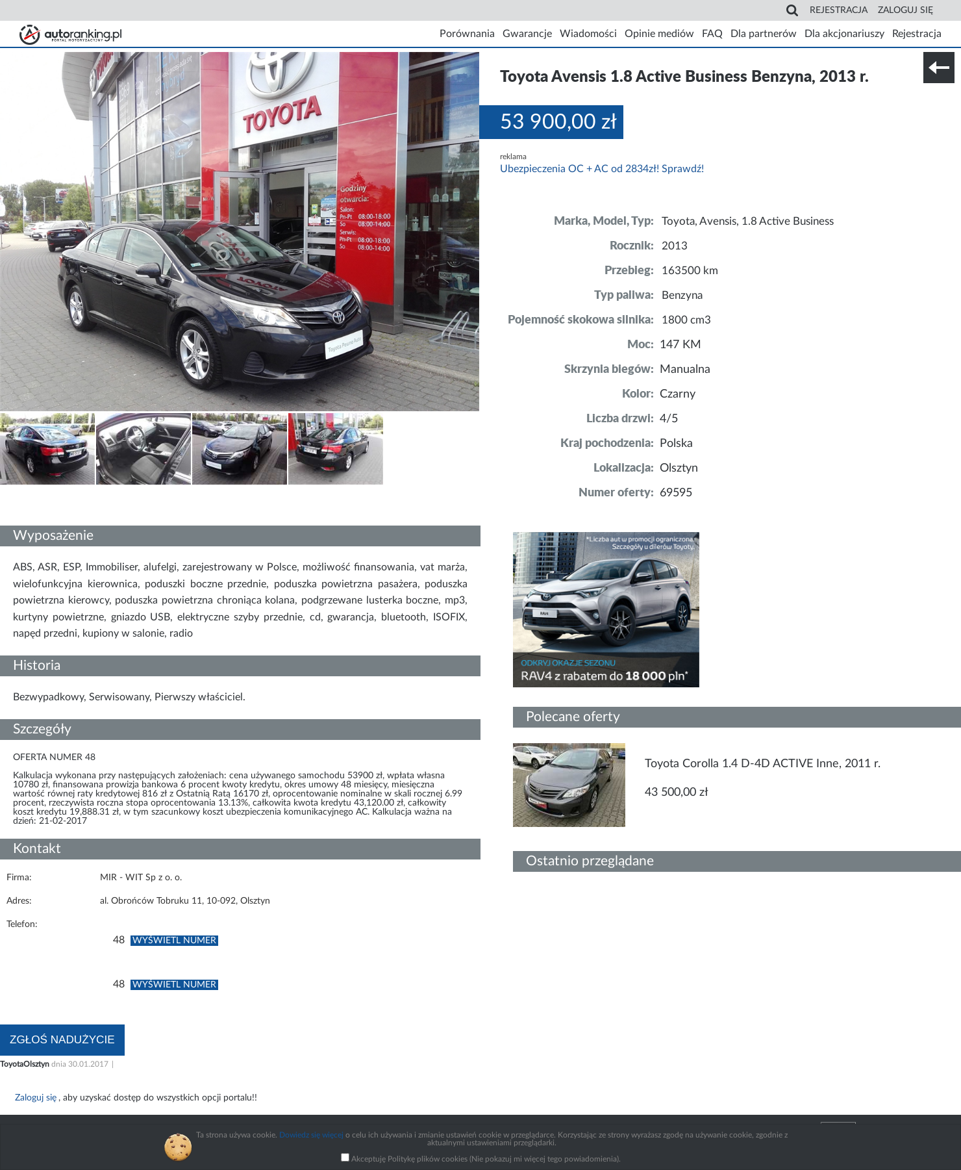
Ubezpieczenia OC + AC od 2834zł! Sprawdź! (602, 169)
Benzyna (684, 295)
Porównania (467, 34)
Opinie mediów (659, 34)
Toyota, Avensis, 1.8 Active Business (754, 221)
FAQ (712, 34)
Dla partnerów (763, 34)
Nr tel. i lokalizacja (128, 493)
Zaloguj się (905, 10)
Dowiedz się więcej (311, 1135)
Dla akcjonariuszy (844, 34)
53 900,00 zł (558, 122)
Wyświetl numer (174, 940)
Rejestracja (838, 10)
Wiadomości (588, 34)
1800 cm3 (687, 320)
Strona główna (68, 34)
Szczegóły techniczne (44, 493)
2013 (675, 246)
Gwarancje (527, 34)
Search (795, 10)
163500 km (690, 271)
